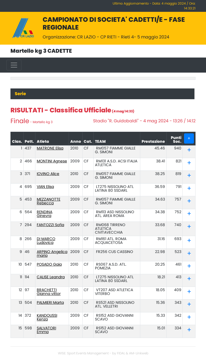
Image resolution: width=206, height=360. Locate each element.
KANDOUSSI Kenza (47, 317)
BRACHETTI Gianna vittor (49, 292)
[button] (189, 151)
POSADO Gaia (49, 264)
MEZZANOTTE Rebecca (48, 201)
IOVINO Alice (48, 174)
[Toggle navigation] (13, 65)
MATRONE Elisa (50, 148)
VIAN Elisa (45, 187)
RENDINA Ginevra (44, 214)
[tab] (189, 150)
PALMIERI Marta (50, 303)
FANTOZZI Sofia (50, 225)
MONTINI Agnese (52, 161)
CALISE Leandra (51, 277)
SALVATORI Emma (46, 330)
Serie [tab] (20, 94)
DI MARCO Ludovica (46, 241)
